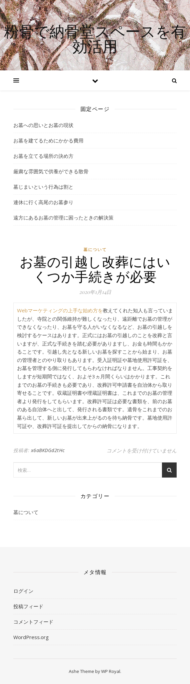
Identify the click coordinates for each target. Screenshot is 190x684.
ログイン (23, 590)
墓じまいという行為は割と (43, 186)
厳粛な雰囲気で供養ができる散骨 (50, 171)
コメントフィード (33, 621)
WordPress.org (31, 637)
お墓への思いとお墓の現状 (43, 125)
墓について (95, 249)
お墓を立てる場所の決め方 (43, 155)
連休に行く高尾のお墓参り (43, 202)
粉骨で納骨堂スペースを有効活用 (95, 38)
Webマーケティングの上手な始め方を (60, 310)
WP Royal (110, 671)
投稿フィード (28, 606)
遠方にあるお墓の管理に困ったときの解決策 (63, 217)
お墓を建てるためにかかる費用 (48, 140)
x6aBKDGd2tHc (48, 450)
